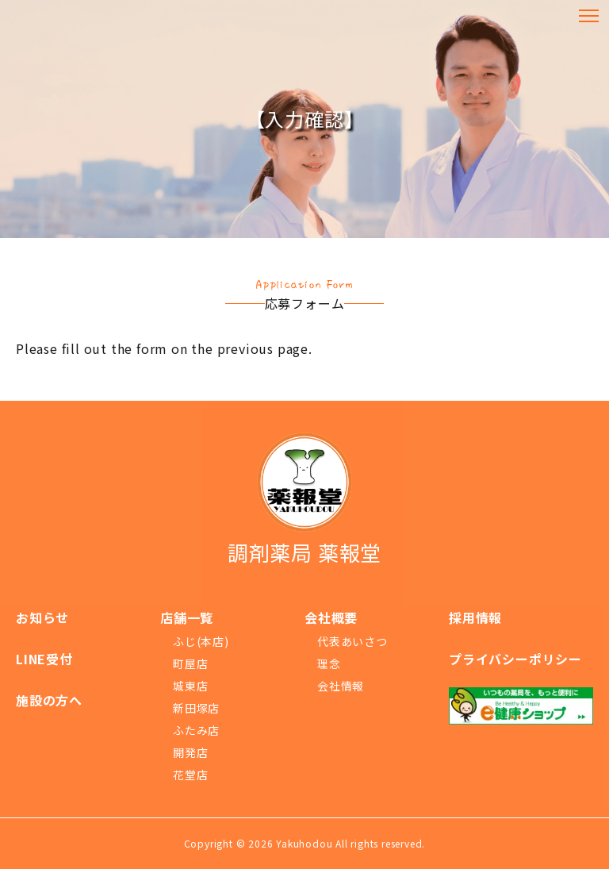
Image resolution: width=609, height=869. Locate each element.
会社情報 (340, 686)
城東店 (190, 686)
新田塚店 (196, 708)
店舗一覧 (186, 617)
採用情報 (475, 617)
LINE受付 (44, 658)
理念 (329, 663)
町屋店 (190, 663)
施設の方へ (49, 699)
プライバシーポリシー (515, 658)
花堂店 (190, 774)
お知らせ (42, 617)
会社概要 (331, 617)
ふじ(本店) (201, 641)
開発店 (190, 752)
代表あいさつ (352, 641)
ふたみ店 (196, 730)
